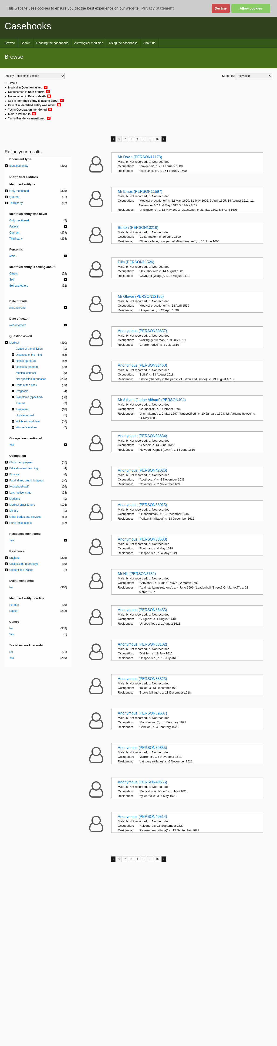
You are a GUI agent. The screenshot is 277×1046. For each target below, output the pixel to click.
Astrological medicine (88, 43)
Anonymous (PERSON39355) (142, 748)
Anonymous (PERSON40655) (142, 782)
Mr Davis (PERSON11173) (140, 157)
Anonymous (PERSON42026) (142, 470)
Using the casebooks (123, 43)
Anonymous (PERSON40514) (142, 817)
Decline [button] (220, 8)
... (150, 139)
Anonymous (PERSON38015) (142, 505)
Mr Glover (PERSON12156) (141, 296)
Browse (10, 43)
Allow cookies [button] (251, 8)
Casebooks (28, 26)
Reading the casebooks (52, 43)
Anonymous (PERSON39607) (142, 713)
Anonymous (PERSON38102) (142, 644)
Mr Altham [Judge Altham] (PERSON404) (152, 400)
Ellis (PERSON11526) (136, 262)
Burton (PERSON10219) (138, 228)
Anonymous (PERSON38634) (142, 436)
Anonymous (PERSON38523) (142, 679)
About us (149, 43)
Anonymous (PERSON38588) (142, 539)
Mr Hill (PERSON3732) (137, 574)
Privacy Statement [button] (157, 8)
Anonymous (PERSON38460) (142, 365)
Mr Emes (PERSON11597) (140, 191)
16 (157, 139)
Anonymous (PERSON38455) (142, 610)
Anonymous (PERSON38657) (142, 331)
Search (25, 43)
